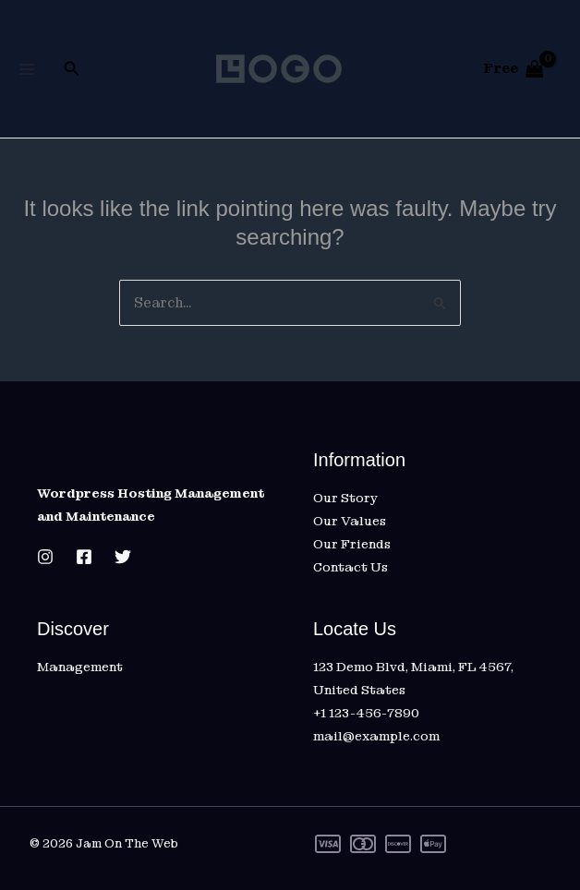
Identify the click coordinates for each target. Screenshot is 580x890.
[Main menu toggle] (26, 69)
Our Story (345, 497)
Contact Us (350, 567)
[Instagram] (45, 556)
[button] (72, 69)
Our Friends (352, 543)
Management (80, 666)
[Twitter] (123, 556)
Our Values (349, 520)
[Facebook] (84, 556)
